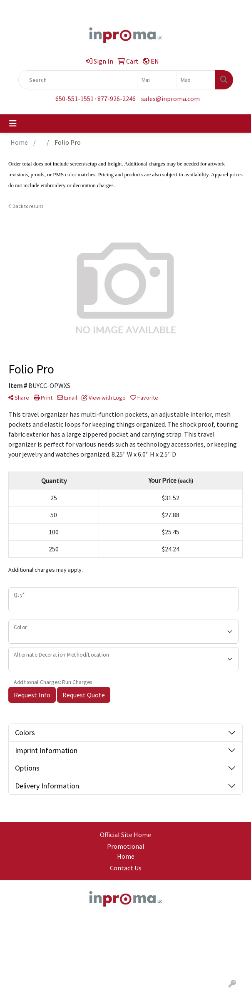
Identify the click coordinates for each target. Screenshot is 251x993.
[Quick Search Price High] (196, 79)
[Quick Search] (77, 79)
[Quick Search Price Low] (156, 79)
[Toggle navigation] (13, 123)
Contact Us (126, 868)
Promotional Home (125, 851)
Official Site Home (125, 834)
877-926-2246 (116, 98)
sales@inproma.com (170, 98)
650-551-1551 (74, 98)
